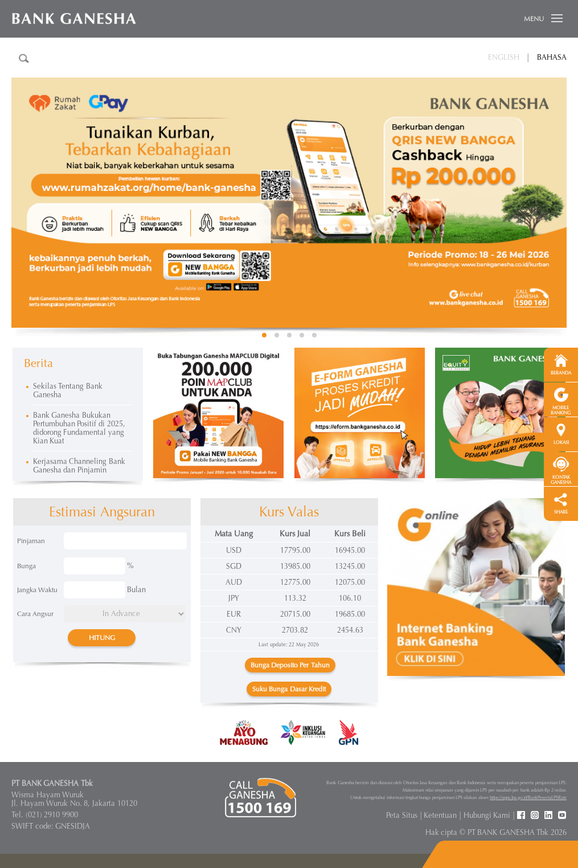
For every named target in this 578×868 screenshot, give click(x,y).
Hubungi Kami (487, 815)
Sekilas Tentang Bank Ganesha (68, 390)
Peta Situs (401, 815)
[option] (289, 203)
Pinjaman (31, 541)
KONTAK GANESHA (561, 480)
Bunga (26, 566)
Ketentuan (440, 815)
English (503, 57)
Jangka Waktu (37, 590)
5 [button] (314, 335)
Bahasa (552, 57)
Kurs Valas (289, 512)
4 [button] (302, 335)
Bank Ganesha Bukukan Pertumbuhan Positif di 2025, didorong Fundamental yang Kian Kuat (79, 428)
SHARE (561, 512)
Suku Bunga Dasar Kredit (289, 689)
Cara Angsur (35, 614)
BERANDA (561, 373)
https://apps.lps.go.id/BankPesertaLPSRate (528, 797)
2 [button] (276, 335)
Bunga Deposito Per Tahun (290, 665)
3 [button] (289, 335)
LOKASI (561, 442)
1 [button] (264, 335)
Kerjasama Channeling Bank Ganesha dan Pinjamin (79, 465)
